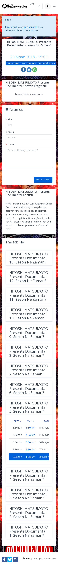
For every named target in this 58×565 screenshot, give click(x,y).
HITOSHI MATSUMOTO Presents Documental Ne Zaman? (28, 258)
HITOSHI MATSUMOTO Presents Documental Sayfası (31, 63)
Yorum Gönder (43, 179)
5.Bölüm (30, 427)
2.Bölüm (30, 449)
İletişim (26, 558)
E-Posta (10, 131)
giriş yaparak (30, 26)
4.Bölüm (30, 435)
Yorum (10, 144)
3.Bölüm (30, 442)
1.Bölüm (30, 456)
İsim (9, 119)
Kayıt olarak (11, 26)
